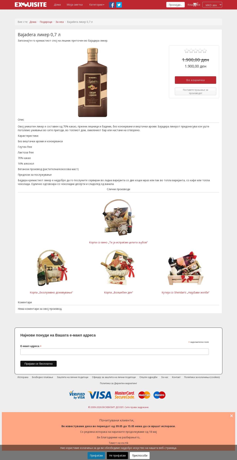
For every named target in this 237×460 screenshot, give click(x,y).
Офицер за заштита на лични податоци (114, 377)
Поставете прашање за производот (195, 91)
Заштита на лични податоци (72, 377)
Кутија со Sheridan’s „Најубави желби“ (185, 271)
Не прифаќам (117, 455)
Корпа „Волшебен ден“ (118, 271)
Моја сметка (75, 4)
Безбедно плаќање (42, 377)
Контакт (176, 377)
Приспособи (139, 455)
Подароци (46, 22)
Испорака (23, 377)
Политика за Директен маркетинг (118, 383)
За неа (60, 22)
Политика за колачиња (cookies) (202, 377)
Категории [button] (96, 4)
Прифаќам (96, 455)
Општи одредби (148, 377)
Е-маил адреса (30, 346)
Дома (57, 4)
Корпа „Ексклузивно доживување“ (51, 271)
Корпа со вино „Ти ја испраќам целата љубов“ (118, 221)
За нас (164, 377)
